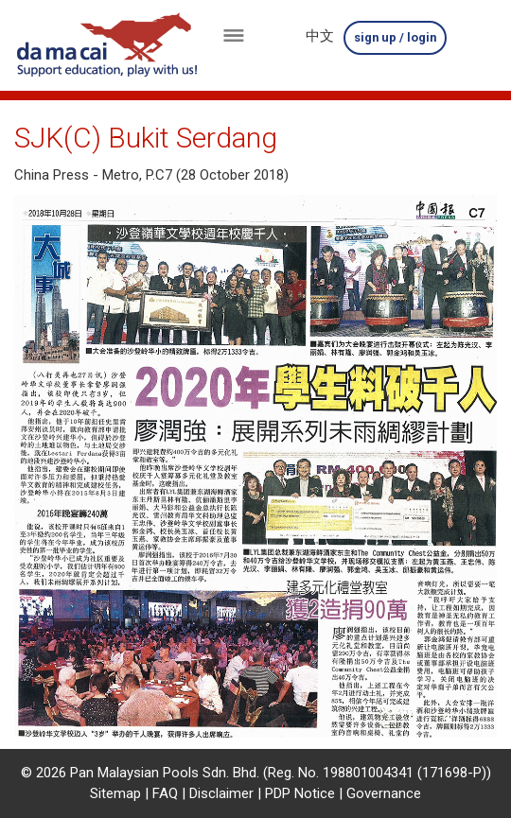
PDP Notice (300, 793)
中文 (320, 35)
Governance (383, 793)
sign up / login (396, 37)
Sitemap (115, 793)
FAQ (165, 793)
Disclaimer (221, 793)
